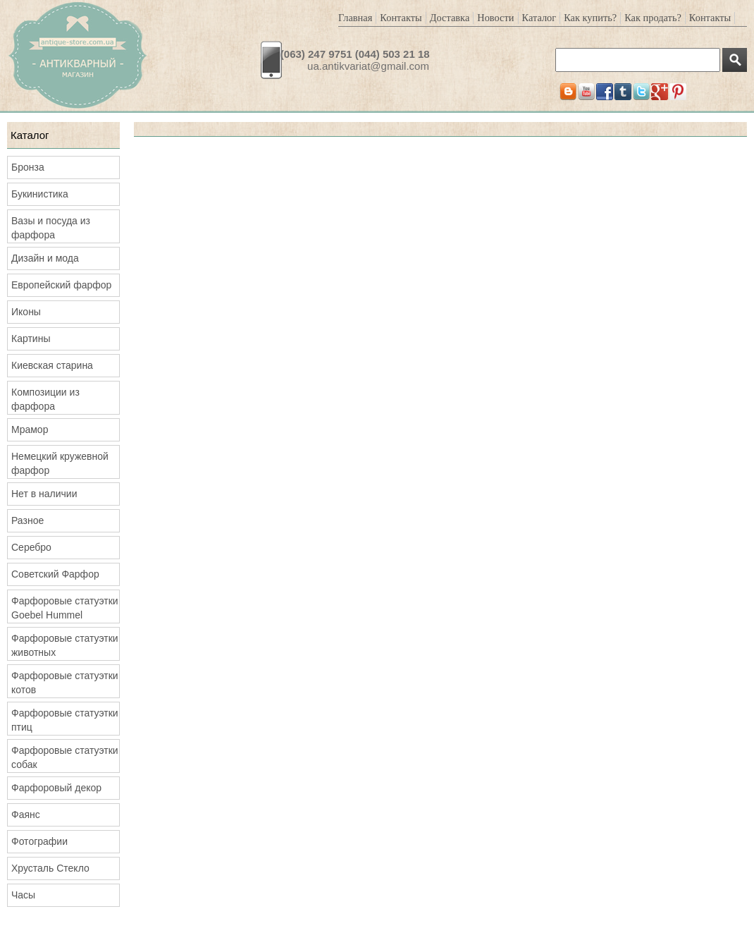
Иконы (26, 311)
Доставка (450, 17)
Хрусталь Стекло (50, 868)
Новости (495, 17)
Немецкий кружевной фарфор (60, 463)
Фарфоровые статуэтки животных (64, 645)
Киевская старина (52, 365)
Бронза (27, 167)
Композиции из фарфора (45, 399)
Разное (27, 520)
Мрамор (29, 429)
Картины (30, 338)
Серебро (31, 547)
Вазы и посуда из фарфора (50, 227)
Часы (23, 895)
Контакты (400, 17)
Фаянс (25, 814)
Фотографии (39, 841)
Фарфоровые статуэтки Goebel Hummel (64, 608)
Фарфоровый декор (56, 787)
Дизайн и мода (45, 258)
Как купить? (590, 17)
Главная (355, 17)
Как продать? (652, 17)
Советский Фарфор (55, 574)
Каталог (539, 17)
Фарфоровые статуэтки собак (64, 757)
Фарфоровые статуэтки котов (64, 682)
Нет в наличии (44, 493)
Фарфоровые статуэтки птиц (64, 720)
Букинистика (39, 194)
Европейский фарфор (61, 285)
